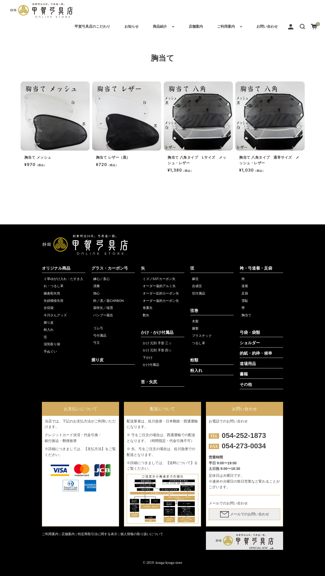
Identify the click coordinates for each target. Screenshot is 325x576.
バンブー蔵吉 (103, 315)
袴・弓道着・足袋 (256, 268)
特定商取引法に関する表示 (97, 534)
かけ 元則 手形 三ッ (157, 343)
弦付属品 (198, 293)
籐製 (195, 328)
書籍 (244, 374)
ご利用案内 (226, 26)
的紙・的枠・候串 (256, 353)
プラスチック (202, 336)
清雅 (96, 286)
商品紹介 (160, 26)
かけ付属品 (151, 365)
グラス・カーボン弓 (109, 268)
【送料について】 (180, 463)
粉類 (194, 360)
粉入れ (49, 330)
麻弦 (195, 279)
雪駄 (244, 301)
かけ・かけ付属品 (157, 332)
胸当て (246, 315)
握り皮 (49, 322)
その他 (246, 384)
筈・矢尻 (149, 382)
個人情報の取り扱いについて (141, 534)
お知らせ (131, 26)
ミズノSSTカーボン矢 (159, 279)
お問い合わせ (267, 26)
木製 (195, 321)
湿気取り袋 (52, 344)
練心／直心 (101, 279)
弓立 (96, 342)
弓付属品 (99, 335)
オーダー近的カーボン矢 (161, 293)
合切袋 (49, 308)
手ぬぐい (50, 351)
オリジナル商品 (56, 268)
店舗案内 (196, 26)
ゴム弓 (98, 328)
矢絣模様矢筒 (53, 301)
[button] (302, 26)
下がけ (148, 357)
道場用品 (248, 363)
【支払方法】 (94, 449)
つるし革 (198, 343)
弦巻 (194, 310)
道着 (244, 286)
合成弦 (197, 286)
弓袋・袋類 (250, 332)
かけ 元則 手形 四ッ (157, 350)
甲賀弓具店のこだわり (92, 26)
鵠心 (96, 293)
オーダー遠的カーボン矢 (161, 301)
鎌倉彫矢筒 (52, 293)
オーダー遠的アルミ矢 (159, 286)
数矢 (146, 315)
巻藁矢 (148, 308)
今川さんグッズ (55, 315)
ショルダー (250, 343)
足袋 (244, 293)
